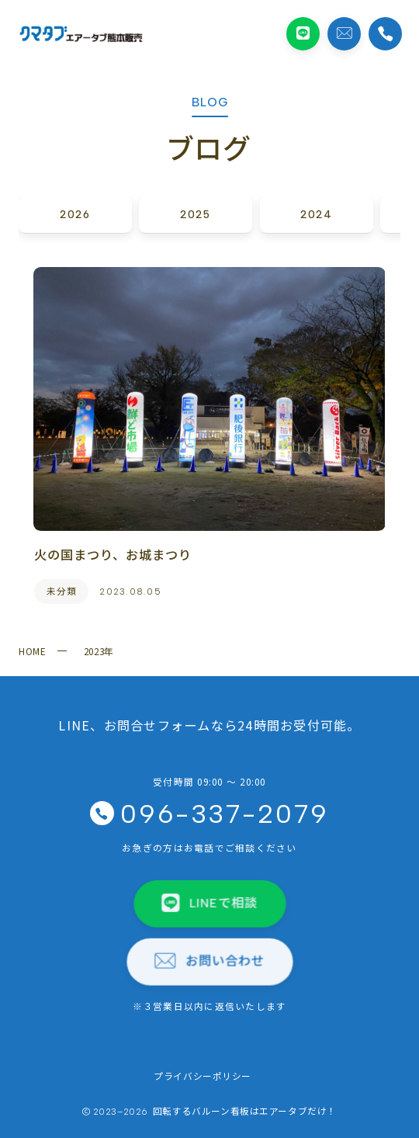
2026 (75, 214)
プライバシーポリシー (202, 1075)
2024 (316, 214)
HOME (32, 650)
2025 (196, 214)
